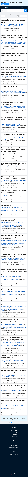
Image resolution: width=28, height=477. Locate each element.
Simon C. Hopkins (14, 405)
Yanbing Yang (10, 58)
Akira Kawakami (15, 243)
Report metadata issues (14, 447)
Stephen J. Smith (4, 89)
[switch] (18, 16)
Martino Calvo (19, 107)
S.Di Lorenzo (8, 225)
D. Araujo (13, 373)
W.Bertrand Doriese (16, 92)
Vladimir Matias (16, 259)
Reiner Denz (11, 327)
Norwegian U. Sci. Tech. (17, 406)
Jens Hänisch (4, 259)
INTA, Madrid (9, 106)
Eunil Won (15, 193)
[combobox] (15, 10)
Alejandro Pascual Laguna (18, 106)
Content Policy (14, 432)
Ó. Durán (3, 342)
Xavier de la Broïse (4, 166)
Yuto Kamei (3, 153)
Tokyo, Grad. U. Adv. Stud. (6, 243)
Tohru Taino (12, 153)
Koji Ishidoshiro (18, 153)
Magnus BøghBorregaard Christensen (8, 324)
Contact (14, 467)
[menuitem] (22, 7)
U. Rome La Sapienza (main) (19, 291)
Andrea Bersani (15, 292)
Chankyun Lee (4, 26)
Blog (14, 460)
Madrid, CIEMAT (8, 342)
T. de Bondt (12, 210)
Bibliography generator (14, 454)
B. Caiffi (11, 278)
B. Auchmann (7, 390)
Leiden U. (17, 210)
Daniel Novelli (3, 291)
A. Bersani (13, 276)
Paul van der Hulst (18, 89)
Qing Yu (2, 40)
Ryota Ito (8, 153)
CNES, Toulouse (9, 92)
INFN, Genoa (8, 276)
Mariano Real (3, 139)
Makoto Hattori (20, 193)
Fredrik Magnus (10, 406)
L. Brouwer (10, 294)
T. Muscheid (3, 122)
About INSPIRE (14, 430)
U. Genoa (16, 279)
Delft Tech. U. (9, 207)
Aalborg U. (22, 324)
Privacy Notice (14, 434)
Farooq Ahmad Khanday (18, 76)
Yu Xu (2, 43)
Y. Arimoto (13, 345)
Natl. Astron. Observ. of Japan (14, 240)
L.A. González (14, 344)
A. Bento (3, 222)
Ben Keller (3, 180)
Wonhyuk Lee (3, 25)
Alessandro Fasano (9, 193)
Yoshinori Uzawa (4, 240)
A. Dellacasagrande (13, 309)
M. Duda (16, 375)
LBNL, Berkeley (15, 294)
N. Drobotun (13, 208)
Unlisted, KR (21, 25)
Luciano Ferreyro (11, 137)
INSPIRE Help (14, 445)
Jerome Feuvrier (20, 327)
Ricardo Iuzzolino (22, 137)
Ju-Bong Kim (3, 24)
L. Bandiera (12, 125)
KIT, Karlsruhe (10, 258)
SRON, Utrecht (16, 207)
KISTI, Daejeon (9, 24)
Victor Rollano (4, 106)
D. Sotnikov (3, 373)
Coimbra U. (19, 222)
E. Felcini (16, 360)
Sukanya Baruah (4, 258)
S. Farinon (6, 360)
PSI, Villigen (8, 373)
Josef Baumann (4, 405)
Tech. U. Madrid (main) (17, 342)
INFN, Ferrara (16, 125)
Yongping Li (15, 40)
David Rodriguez (8, 107)
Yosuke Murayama (4, 244)
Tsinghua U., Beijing (8, 40)
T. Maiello (3, 276)
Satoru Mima (23, 153)
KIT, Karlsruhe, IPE (9, 122)
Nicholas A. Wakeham (9, 91)
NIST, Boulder (22, 92)
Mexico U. (7, 125)
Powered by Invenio (14, 473)
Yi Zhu (6, 58)
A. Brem (14, 390)
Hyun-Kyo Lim (15, 24)
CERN (6, 294)
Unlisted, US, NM (23, 259)
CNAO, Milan (20, 360)
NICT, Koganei (21, 243)
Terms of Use (14, 436)
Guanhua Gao (14, 42)
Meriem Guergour (9, 168)
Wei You (18, 58)
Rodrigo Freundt (9, 180)
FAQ (14, 443)
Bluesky (13, 463)
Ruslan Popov (16, 258)
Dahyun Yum (15, 25)
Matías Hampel (4, 137)
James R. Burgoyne (15, 180)
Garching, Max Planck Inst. (10, 222)
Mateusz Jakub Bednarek (6, 325)
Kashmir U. (11, 76)
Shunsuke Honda (4, 195)
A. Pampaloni (3, 306)
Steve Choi (3, 181)
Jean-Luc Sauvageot (13, 166)
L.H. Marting (3, 207)
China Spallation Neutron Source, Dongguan (12, 43)
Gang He (15, 58)
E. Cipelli (17, 223)
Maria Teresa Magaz (9, 108)
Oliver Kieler (16, 137)
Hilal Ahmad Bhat (4, 76)
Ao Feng (2, 58)
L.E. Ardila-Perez (6, 124)
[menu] (21, 7)
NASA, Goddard (11, 89)
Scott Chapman (23, 180)
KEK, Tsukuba (17, 345)
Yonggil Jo (3, 193)
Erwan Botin (19, 166)
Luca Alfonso (3, 292)
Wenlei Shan (9, 241)
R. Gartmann (16, 122)
